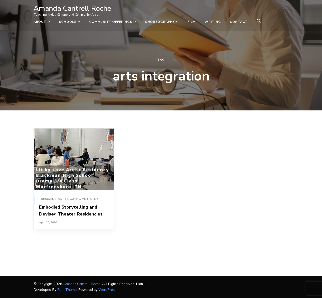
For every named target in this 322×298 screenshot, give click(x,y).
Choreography (160, 22)
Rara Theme (67, 289)
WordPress (107, 289)
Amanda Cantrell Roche (72, 8)
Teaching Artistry (81, 199)
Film (192, 22)
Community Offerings (110, 22)
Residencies (51, 199)
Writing (213, 22)
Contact (239, 22)
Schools (67, 22)
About (40, 22)
